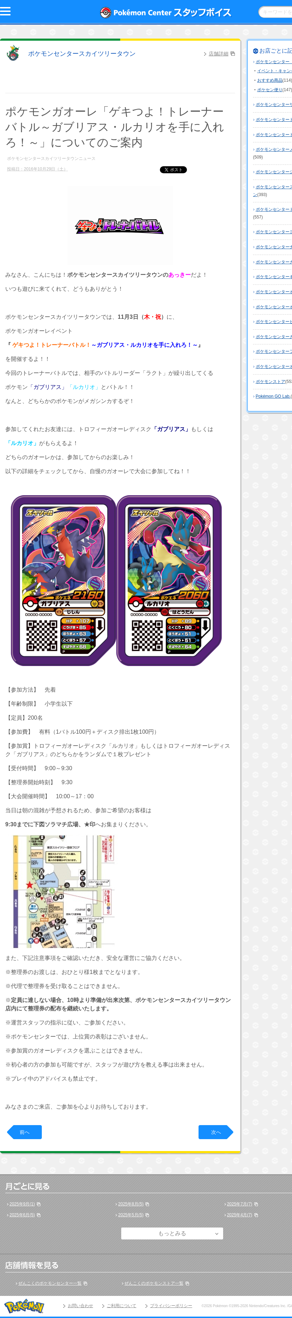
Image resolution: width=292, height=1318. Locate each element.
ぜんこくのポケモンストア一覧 (153, 1283)
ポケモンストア (270, 381)
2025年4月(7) (239, 1214)
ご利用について (121, 1305)
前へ (25, 1132)
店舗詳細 (218, 53)
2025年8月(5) (130, 1204)
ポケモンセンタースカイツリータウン (82, 53)
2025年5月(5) (130, 1214)
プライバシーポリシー (171, 1305)
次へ (216, 1132)
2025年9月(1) (22, 1204)
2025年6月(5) (22, 1214)
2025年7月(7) (239, 1204)
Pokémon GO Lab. (273, 396)
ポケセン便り (270, 89)
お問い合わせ (80, 1305)
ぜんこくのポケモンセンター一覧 (50, 1283)
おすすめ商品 (270, 80)
